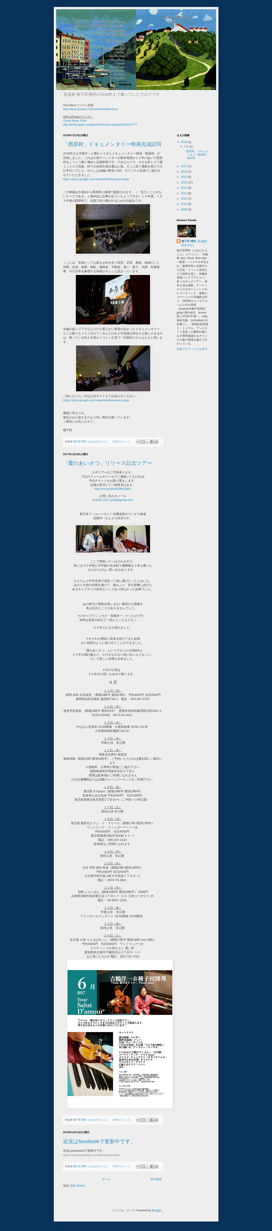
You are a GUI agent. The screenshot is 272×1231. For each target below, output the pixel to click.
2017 (184, 166)
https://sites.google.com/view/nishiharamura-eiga (96, 179)
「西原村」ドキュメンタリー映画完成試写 (112, 144)
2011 (184, 198)
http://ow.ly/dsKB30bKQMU (112, 489)
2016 (184, 171)
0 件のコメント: (122, 441)
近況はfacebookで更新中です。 (99, 1141)
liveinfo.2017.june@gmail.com (112, 500)
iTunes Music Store (75, 120)
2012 (184, 193)
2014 (184, 182)
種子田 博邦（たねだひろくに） (194, 243)
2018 (184, 142)
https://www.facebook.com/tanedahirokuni (91, 1155)
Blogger (156, 1210)
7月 (186, 146)
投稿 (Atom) (77, 1185)
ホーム (106, 1179)
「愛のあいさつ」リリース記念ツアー (107, 463)
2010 (184, 204)
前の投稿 (156, 1179)
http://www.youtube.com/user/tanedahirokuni (90, 109)
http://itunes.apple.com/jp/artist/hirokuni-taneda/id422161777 (100, 124)
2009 (184, 209)
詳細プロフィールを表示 (192, 349)
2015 (184, 177)
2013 (184, 187)
